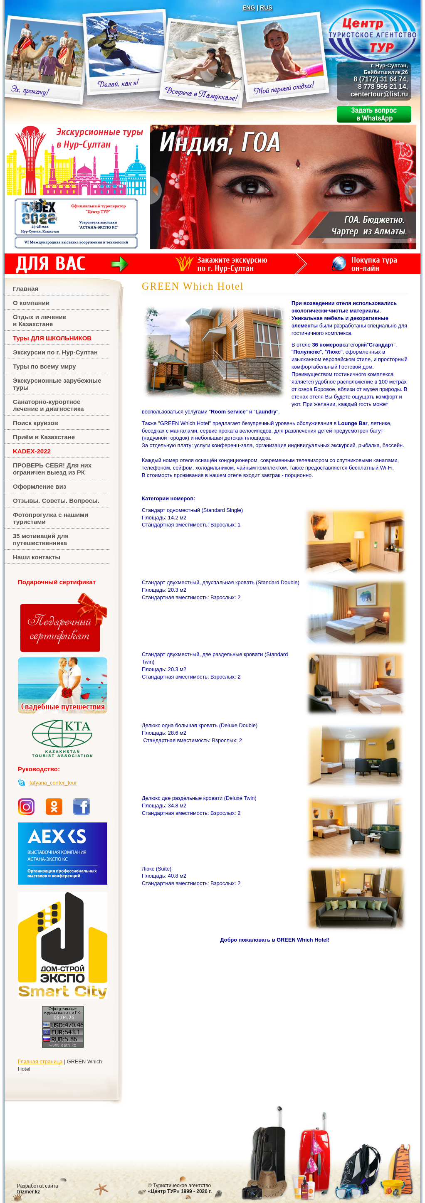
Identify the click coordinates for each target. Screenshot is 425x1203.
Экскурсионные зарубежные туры (57, 384)
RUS (266, 7)
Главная (25, 288)
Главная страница (40, 1061)
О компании (31, 302)
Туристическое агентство (180, 1188)
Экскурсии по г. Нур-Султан (55, 352)
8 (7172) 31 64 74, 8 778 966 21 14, (380, 76)
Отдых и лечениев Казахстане (39, 320)
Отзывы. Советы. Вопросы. (56, 500)
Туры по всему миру (44, 366)
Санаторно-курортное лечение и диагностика (48, 405)
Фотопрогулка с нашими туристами (50, 518)
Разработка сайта (37, 1189)
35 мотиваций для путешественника (41, 539)
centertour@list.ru (379, 94)
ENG (248, 7)
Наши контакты (36, 557)
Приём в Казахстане (44, 436)
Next (410, 191)
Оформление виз (39, 486)
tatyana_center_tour (53, 783)
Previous (156, 191)
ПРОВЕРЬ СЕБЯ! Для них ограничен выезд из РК (52, 469)
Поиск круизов (35, 422)
